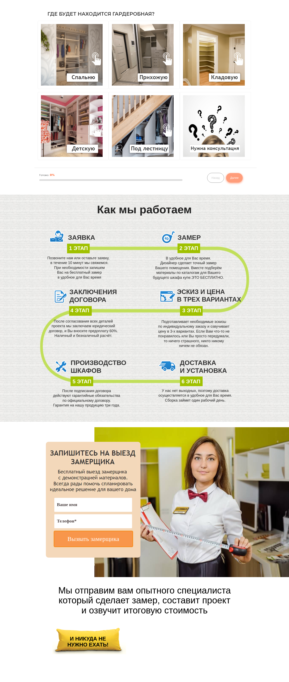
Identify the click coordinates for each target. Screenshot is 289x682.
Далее (234, 177)
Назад (215, 177)
